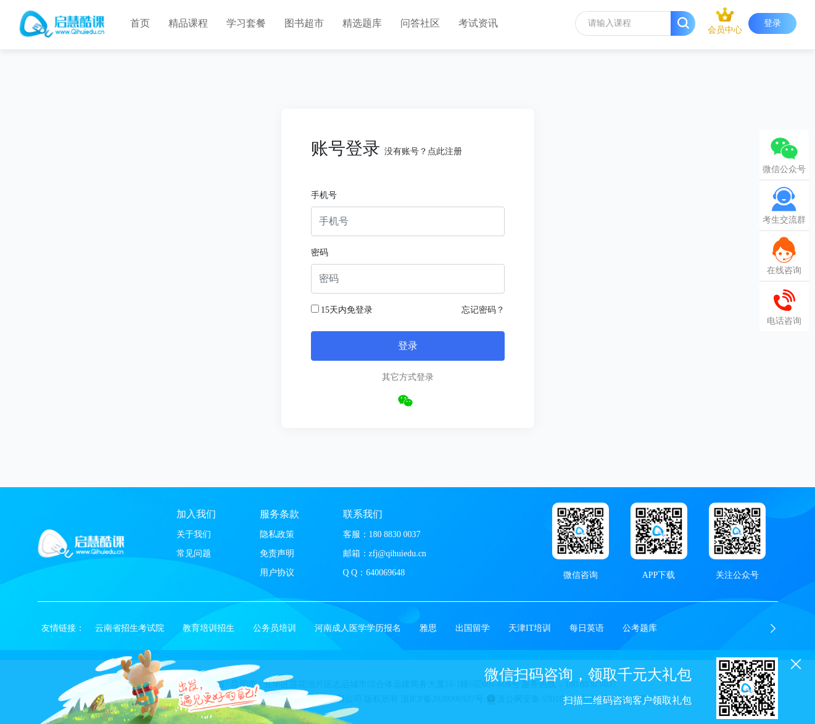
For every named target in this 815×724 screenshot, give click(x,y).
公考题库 (640, 628)
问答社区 (420, 23)
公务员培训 (274, 628)
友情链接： (63, 628)
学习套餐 (246, 23)
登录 (772, 23)
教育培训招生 (208, 628)
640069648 (385, 572)
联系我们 (363, 514)
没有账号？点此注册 (423, 151)
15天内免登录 (342, 310)
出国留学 (472, 628)
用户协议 (277, 572)
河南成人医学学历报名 (358, 628)
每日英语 (586, 628)
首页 (140, 23)
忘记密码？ (483, 310)
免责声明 (277, 553)
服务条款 (279, 514)
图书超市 (304, 23)
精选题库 (362, 23)
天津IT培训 (529, 628)
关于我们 (193, 534)
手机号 (324, 195)
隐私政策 (277, 534)
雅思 (428, 628)
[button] (773, 628)
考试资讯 (478, 23)
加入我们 (196, 514)
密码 (319, 252)
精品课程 (188, 23)
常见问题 (193, 553)
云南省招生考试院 (129, 628)
